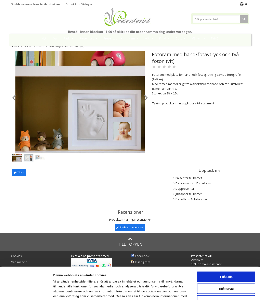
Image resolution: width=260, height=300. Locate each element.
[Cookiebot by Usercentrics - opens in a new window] (26, 292)
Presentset (89, 38)
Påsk (69, 38)
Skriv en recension (130, 227)
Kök (150, 38)
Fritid (165, 38)
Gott (182, 38)
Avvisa (226, 270)
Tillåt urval (226, 258)
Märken (199, 38)
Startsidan (17, 46)
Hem (134, 38)
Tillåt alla (226, 246)
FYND (215, 38)
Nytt (44, 38)
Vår (55, 38)
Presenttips (114, 38)
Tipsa (19, 172)
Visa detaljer (221, 292)
